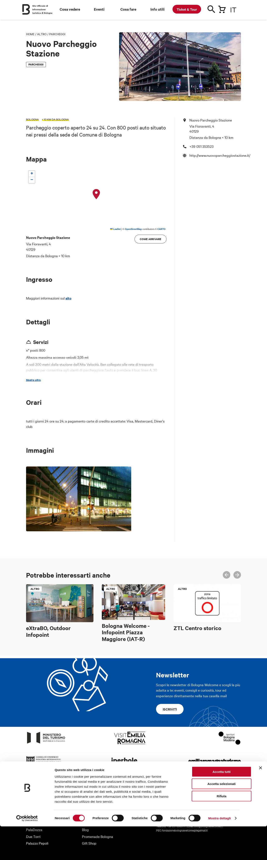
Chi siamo (33, 789)
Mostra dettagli (219, 852)
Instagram (201, 790)
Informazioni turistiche (99, 789)
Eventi (99, 9)
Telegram (238, 790)
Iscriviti (170, 709)
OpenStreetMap (133, 229)
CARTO (161, 229)
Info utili (157, 9)
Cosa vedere (70, 9)
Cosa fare (128, 9)
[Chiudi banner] (260, 801)
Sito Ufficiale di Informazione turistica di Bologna (42, 9)
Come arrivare (150, 239)
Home (30, 34)
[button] (96, 194)
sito (68, 298)
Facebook (210, 790)
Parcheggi (57, 34)
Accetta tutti (222, 805)
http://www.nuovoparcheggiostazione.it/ (219, 155)
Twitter (220, 790)
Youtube (229, 790)
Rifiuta (222, 829)
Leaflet (115, 229)
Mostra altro (33, 380)
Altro (42, 34)
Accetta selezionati (221, 817)
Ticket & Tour (187, 9)
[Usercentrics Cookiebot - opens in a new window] (27, 852)
